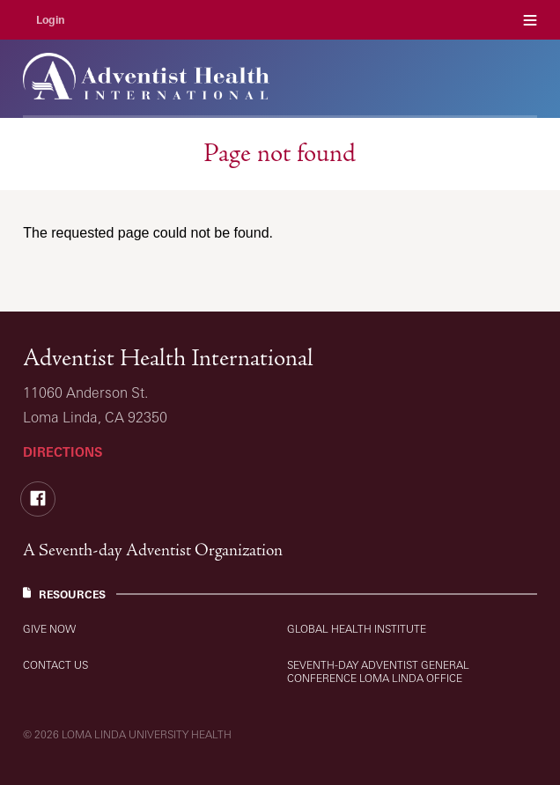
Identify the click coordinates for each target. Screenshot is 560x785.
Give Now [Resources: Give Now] (49, 628)
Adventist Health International (168, 357)
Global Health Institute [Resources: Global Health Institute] (356, 628)
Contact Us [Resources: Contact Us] (55, 664)
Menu (530, 19)
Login (50, 19)
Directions (62, 451)
